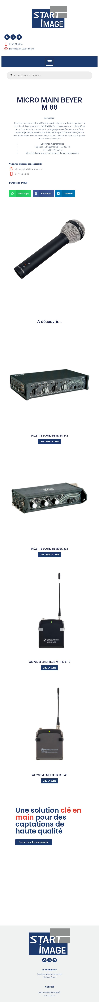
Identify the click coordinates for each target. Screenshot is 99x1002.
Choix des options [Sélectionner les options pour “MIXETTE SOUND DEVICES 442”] (49, 441)
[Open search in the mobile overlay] (49, 75)
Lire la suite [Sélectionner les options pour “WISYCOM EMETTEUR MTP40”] (49, 781)
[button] (49, 62)
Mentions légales (49, 977)
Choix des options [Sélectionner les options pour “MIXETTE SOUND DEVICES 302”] (49, 554)
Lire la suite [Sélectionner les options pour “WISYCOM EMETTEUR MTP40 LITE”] (49, 668)
